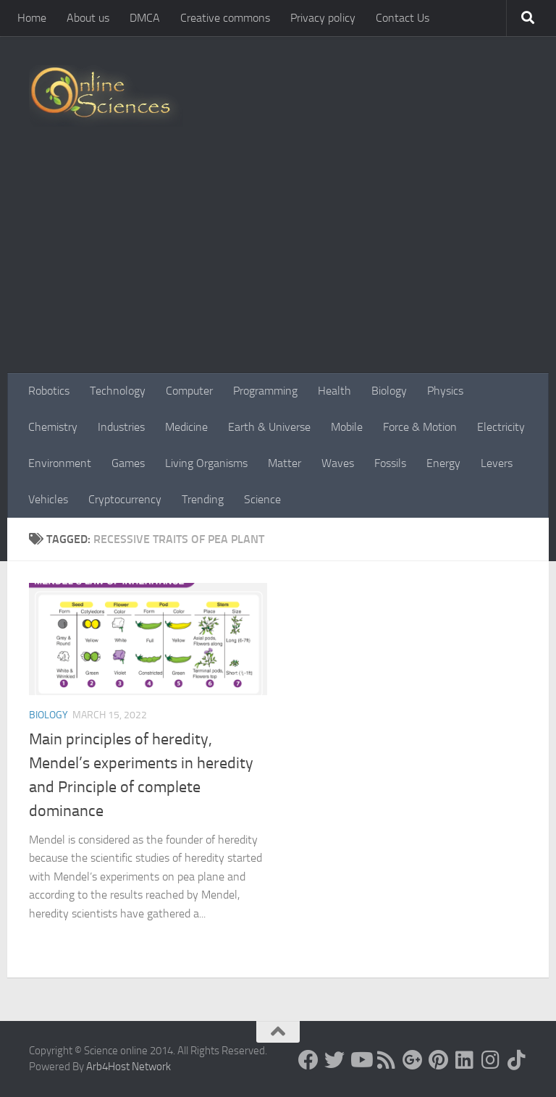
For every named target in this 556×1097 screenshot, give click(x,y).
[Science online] (308, 1060)
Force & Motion (420, 427)
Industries (121, 427)
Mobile (347, 427)
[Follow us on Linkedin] (465, 1060)
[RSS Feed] (386, 1060)
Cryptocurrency (124, 499)
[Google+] (413, 1060)
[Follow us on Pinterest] (439, 1060)
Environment (59, 463)
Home (31, 18)
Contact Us (402, 18)
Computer (189, 391)
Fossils (390, 463)
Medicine (186, 427)
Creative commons (225, 18)
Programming (265, 391)
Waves (337, 463)
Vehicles (48, 499)
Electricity (501, 427)
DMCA (145, 18)
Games (128, 463)
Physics (445, 391)
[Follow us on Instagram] (491, 1060)
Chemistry (52, 427)
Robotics (49, 391)
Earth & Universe (269, 427)
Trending (203, 499)
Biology (389, 391)
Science (262, 499)
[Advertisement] (278, 264)
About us (88, 18)
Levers (497, 463)
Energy (443, 463)
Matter (284, 463)
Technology (118, 391)
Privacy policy (322, 18)
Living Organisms (206, 463)
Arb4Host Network (128, 1066)
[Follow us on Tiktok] (517, 1060)
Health (334, 391)
